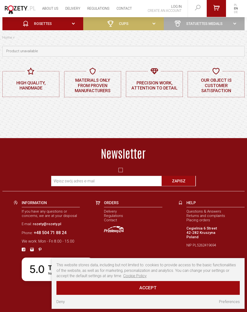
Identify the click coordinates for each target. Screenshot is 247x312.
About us (50, 8)
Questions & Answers (203, 211)
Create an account (165, 11)
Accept (148, 287)
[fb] (23, 250)
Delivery (72, 8)
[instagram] (32, 250)
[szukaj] (198, 8)
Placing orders (198, 220)
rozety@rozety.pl (47, 224)
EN (236, 8)
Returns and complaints (205, 216)
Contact (124, 8)
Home (7, 37)
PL (235, 5)
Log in (176, 6)
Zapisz (178, 181)
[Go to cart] (216, 8)
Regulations (98, 8)
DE (236, 12)
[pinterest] (40, 250)
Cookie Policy (135, 276)
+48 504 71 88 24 (50, 232)
